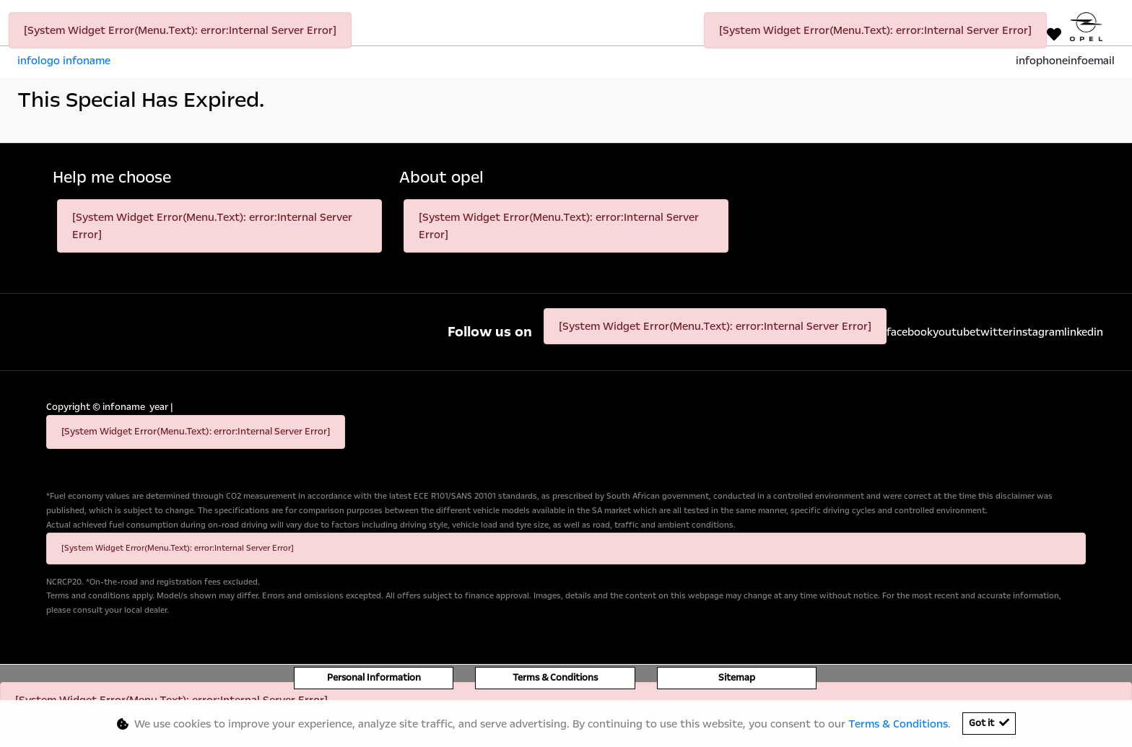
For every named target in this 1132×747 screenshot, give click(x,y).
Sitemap (736, 677)
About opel (441, 177)
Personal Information (374, 677)
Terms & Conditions (555, 677)
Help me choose (112, 177)
